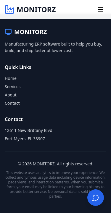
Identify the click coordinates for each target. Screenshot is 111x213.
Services (12, 86)
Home (11, 78)
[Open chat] (95, 197)
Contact (12, 103)
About (11, 95)
